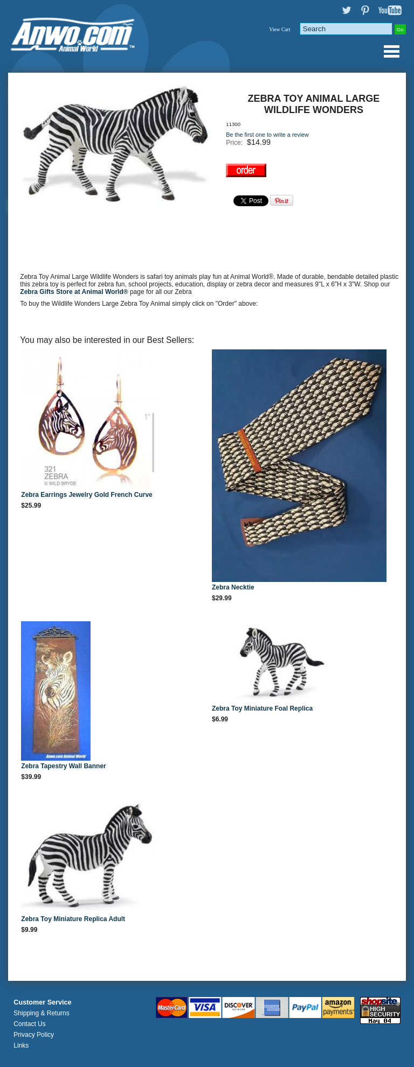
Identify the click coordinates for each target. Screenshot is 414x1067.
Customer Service (42, 1002)
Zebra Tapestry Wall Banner (63, 766)
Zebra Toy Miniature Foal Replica (262, 708)
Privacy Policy (33, 1034)
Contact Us (29, 1024)
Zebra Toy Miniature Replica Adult (73, 919)
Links (21, 1045)
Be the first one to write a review (267, 134)
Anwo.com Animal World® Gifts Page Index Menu (391, 51)
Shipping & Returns (41, 1013)
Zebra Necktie (233, 587)
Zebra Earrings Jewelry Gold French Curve (86, 495)
